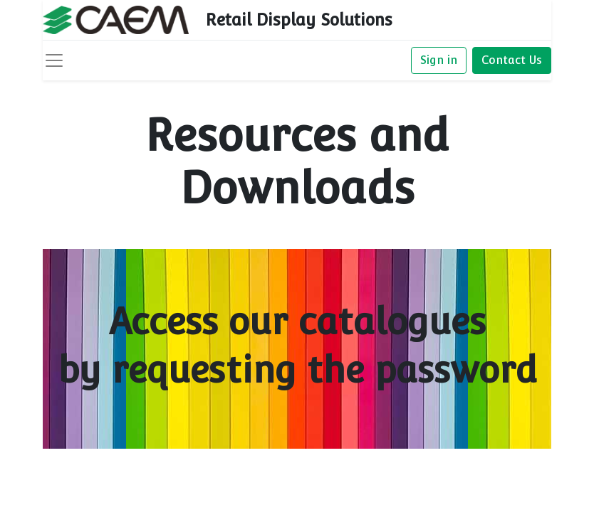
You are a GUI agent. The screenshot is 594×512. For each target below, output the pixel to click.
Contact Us (511, 60)
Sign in (438, 60)
